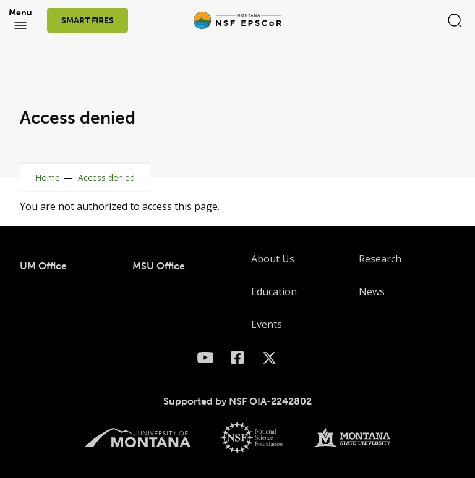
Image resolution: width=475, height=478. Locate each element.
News (372, 291)
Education (274, 291)
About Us (272, 259)
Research (380, 259)
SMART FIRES (87, 20)
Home (47, 177)
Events (266, 324)
